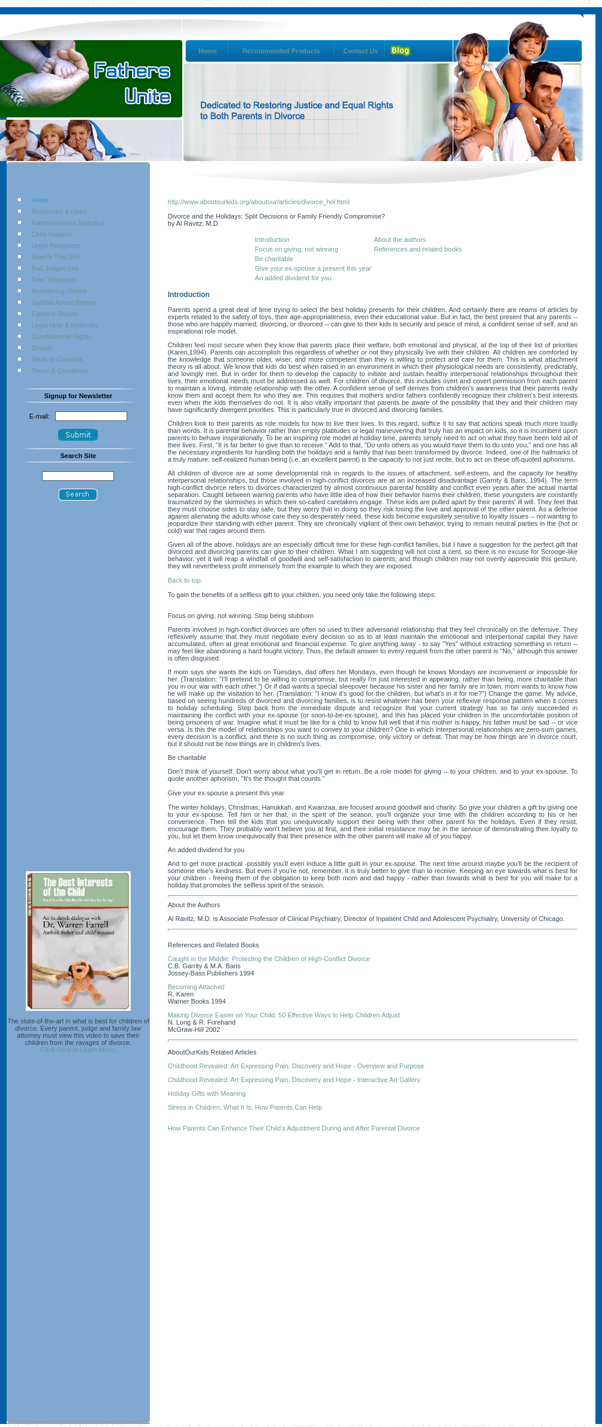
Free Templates (54, 279)
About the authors (400, 239)
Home (207, 50)
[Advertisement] (78, 691)
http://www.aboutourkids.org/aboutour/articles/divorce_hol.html (259, 201)
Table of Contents (57, 359)
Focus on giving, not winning (296, 249)
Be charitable (274, 258)
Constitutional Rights (61, 336)
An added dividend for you (293, 277)
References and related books (418, 249)
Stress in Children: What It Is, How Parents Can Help (245, 1107)
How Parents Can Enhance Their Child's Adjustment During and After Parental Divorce (294, 1128)
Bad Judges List (54, 268)
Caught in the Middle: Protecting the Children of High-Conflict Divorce (269, 958)
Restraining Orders (58, 291)
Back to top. (185, 580)
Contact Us (361, 50)
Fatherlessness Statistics (67, 222)
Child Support (51, 234)
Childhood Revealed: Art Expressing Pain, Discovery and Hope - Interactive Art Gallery (294, 1079)
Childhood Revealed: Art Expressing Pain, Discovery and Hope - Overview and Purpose (296, 1066)
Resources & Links (58, 211)
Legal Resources (56, 245)
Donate (41, 348)
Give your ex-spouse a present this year (313, 268)
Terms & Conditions (59, 370)
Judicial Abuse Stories (63, 302)
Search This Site (55, 256)
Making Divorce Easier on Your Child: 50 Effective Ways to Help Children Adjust (284, 1015)
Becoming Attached (196, 986)
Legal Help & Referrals (64, 325)
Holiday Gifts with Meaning (207, 1093)
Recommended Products (281, 50)
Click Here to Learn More (77, 1049)
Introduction (272, 239)
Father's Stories (54, 313)
